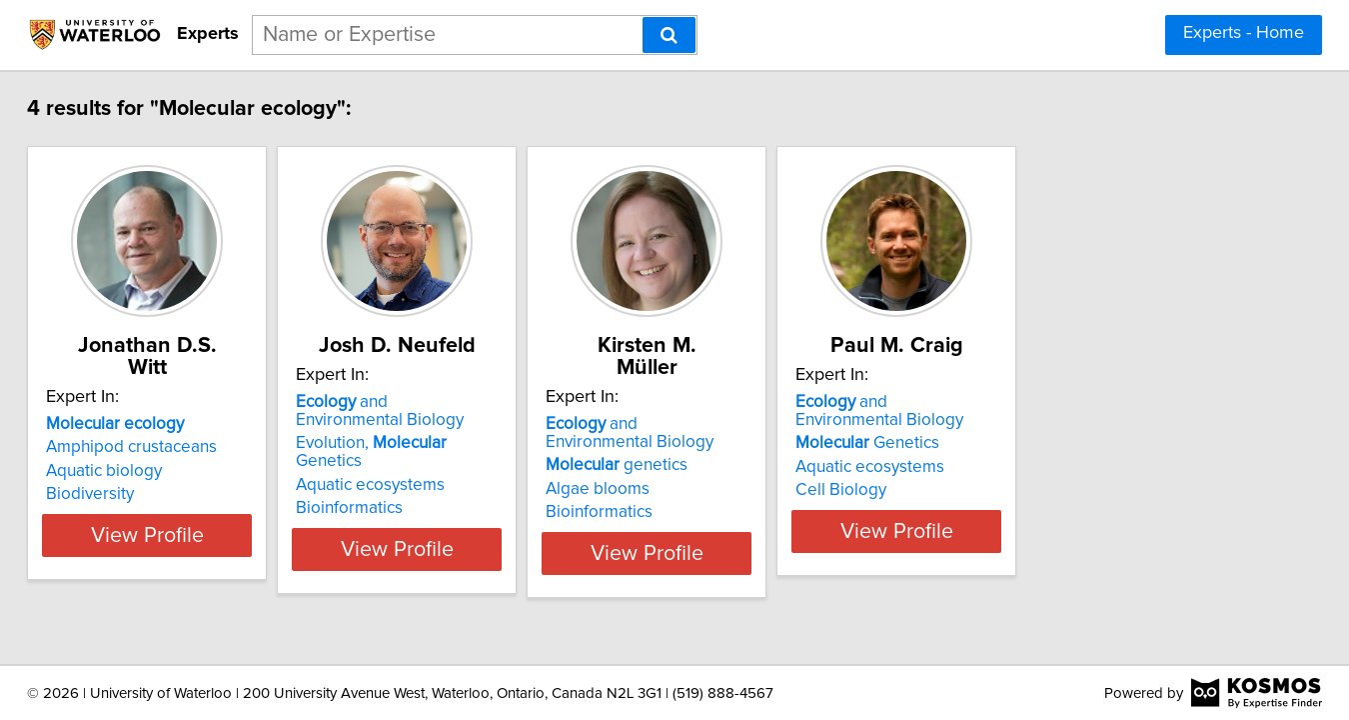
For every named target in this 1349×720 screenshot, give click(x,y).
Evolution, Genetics (504, 443)
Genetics (1065, 443)
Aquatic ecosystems (468, 467)
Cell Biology (1038, 490)
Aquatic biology (152, 449)
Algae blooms (745, 467)
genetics (764, 443)
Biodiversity (138, 472)
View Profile (220, 531)
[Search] (669, 35)
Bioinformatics (447, 490)
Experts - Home (1243, 33)
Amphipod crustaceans (179, 425)
